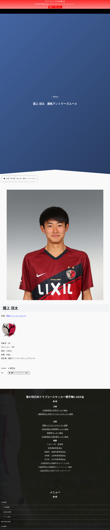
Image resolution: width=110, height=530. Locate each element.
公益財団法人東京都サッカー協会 (55, 437)
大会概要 (6, 507)
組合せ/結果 (7, 512)
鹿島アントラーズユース (16, 316)
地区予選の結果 (6, 521)
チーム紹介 (7, 517)
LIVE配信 (4, 526)
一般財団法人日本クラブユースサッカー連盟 (55, 414)
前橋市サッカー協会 (55, 433)
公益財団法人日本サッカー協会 (55, 410)
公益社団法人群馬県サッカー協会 (55, 429)
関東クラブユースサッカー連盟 (55, 426)
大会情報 (3, 502)
